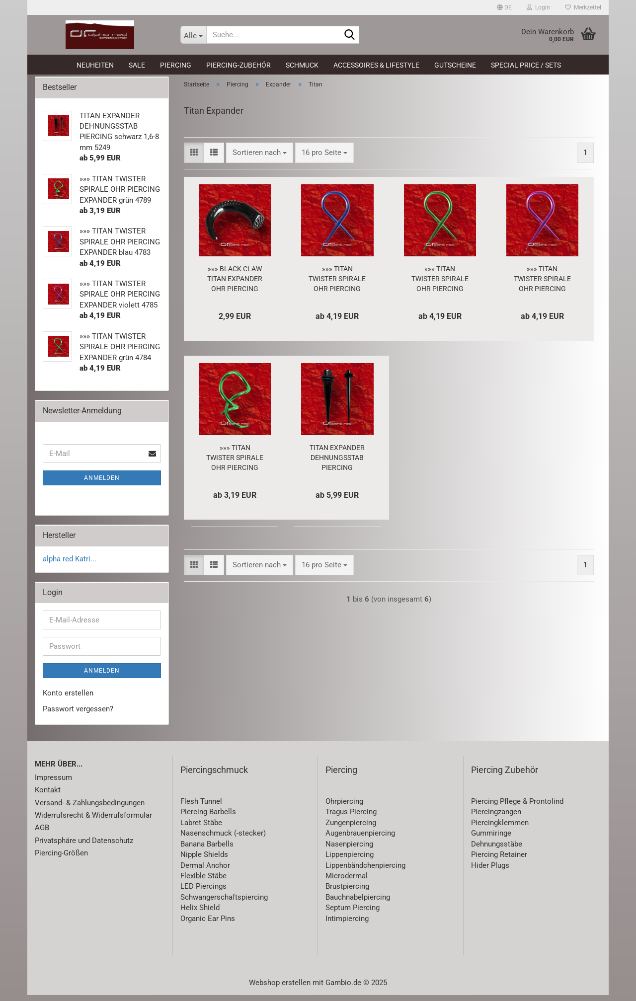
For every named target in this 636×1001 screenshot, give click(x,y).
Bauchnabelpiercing (357, 902)
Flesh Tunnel (201, 806)
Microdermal (346, 881)
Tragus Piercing (351, 817)
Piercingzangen (496, 817)
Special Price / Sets (526, 65)
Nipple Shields (204, 859)
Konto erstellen (68, 698)
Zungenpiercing (350, 828)
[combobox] (259, 158)
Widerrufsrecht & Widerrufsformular (93, 820)
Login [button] (538, 7)
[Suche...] (193, 35)
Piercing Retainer (499, 859)
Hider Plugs (490, 870)
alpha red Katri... (69, 564)
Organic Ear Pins (207, 924)
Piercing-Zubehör (238, 65)
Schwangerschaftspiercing (224, 902)
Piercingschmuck (214, 775)
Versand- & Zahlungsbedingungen (90, 808)
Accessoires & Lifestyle (376, 65)
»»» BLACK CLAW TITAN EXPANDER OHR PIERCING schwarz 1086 (234, 284)
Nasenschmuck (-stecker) (223, 839)
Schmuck (302, 65)
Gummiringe (491, 839)
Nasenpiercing (349, 849)
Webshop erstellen (280, 988)
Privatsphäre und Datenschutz (84, 846)
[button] (504, 7)
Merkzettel (583, 7)
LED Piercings (203, 892)
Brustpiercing (347, 892)
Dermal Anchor (205, 870)
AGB (42, 833)
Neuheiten (95, 65)
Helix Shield (200, 913)
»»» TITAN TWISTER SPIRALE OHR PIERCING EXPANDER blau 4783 (337, 284)
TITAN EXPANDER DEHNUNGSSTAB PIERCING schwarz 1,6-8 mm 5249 (337, 463)
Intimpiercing (347, 924)
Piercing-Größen (61, 858)
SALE (137, 65)
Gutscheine (455, 65)
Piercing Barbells (208, 817)
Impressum (53, 782)
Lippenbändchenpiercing (365, 870)
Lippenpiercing (349, 859)
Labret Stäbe (201, 828)
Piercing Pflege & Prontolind (517, 806)
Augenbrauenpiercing (360, 839)
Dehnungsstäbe (496, 849)
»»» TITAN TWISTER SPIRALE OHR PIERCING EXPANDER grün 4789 (234, 463)
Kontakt (48, 795)
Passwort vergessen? (78, 714)
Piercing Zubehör (504, 775)
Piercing (175, 65)
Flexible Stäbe (203, 881)
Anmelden (102, 483)
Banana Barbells (207, 849)
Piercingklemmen (500, 828)
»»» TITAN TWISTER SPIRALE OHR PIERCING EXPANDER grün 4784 (440, 284)
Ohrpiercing (344, 806)
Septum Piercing (352, 913)
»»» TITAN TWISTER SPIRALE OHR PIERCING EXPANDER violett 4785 (542, 284)
